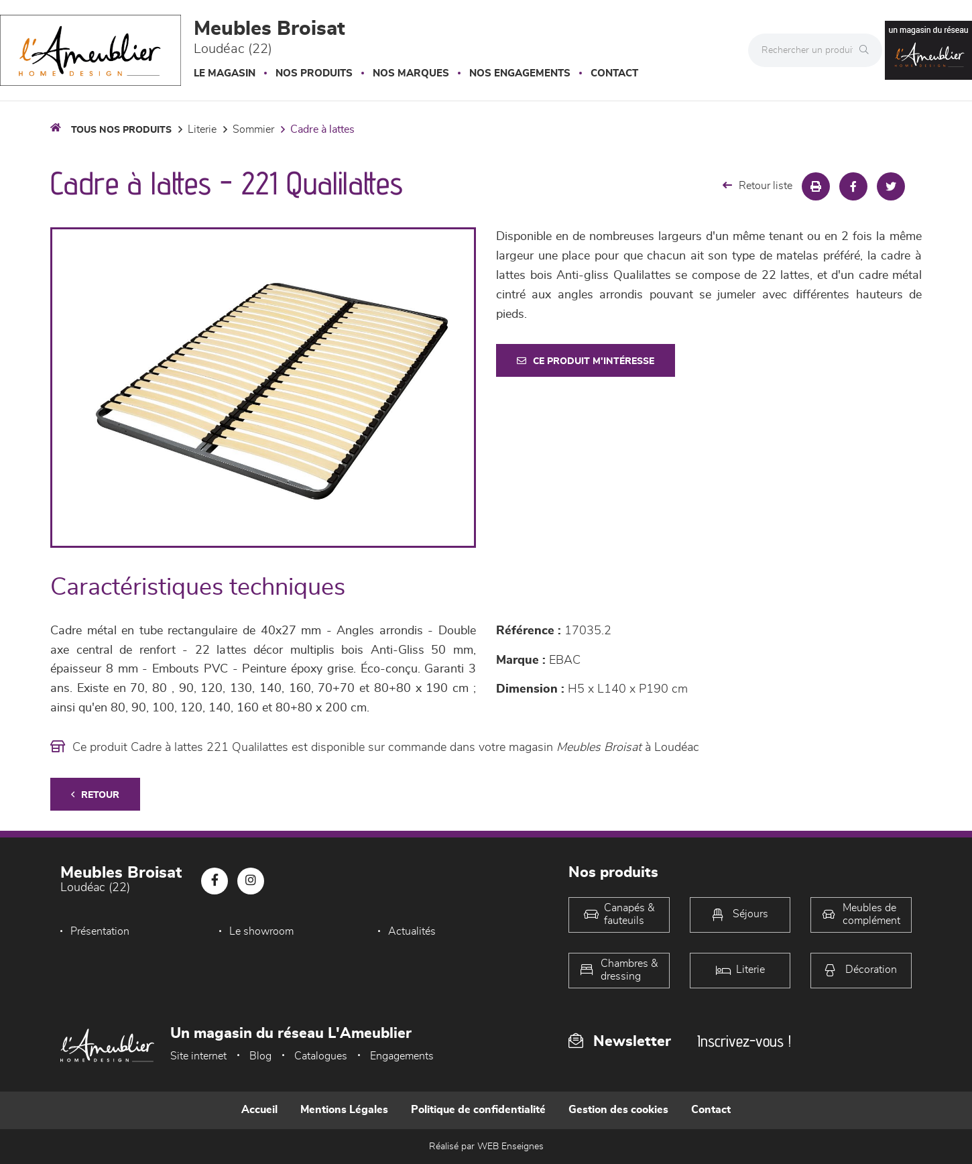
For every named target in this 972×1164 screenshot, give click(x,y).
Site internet (198, 1056)
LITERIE (202, 129)
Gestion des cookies (618, 1109)
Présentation (99, 931)
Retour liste (757, 185)
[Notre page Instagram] (250, 881)
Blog (260, 1056)
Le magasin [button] (224, 73)
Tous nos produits (121, 130)
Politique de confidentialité (478, 1109)
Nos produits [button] (314, 73)
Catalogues (320, 1056)
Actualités (412, 931)
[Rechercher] (867, 50)
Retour (95, 795)
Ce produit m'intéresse (585, 361)
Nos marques (411, 73)
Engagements (402, 1056)
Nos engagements (519, 73)
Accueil (259, 1109)
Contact (614, 73)
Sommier (253, 129)
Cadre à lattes (322, 129)
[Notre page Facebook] (214, 881)
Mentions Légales (344, 1109)
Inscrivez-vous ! (744, 1041)
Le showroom (261, 931)
